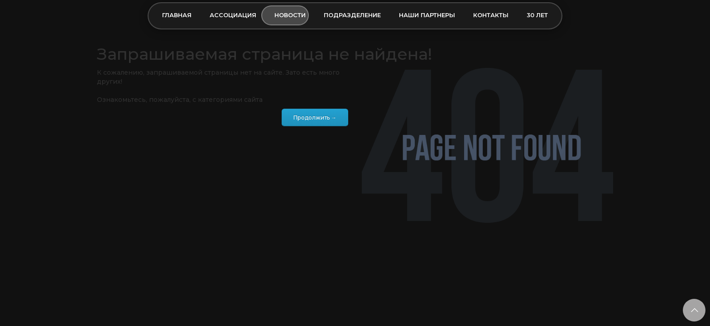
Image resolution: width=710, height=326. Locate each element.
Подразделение (352, 15)
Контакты (491, 15)
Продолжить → (314, 117)
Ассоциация (233, 15)
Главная (177, 15)
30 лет (537, 15)
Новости (290, 15)
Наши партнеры (427, 15)
